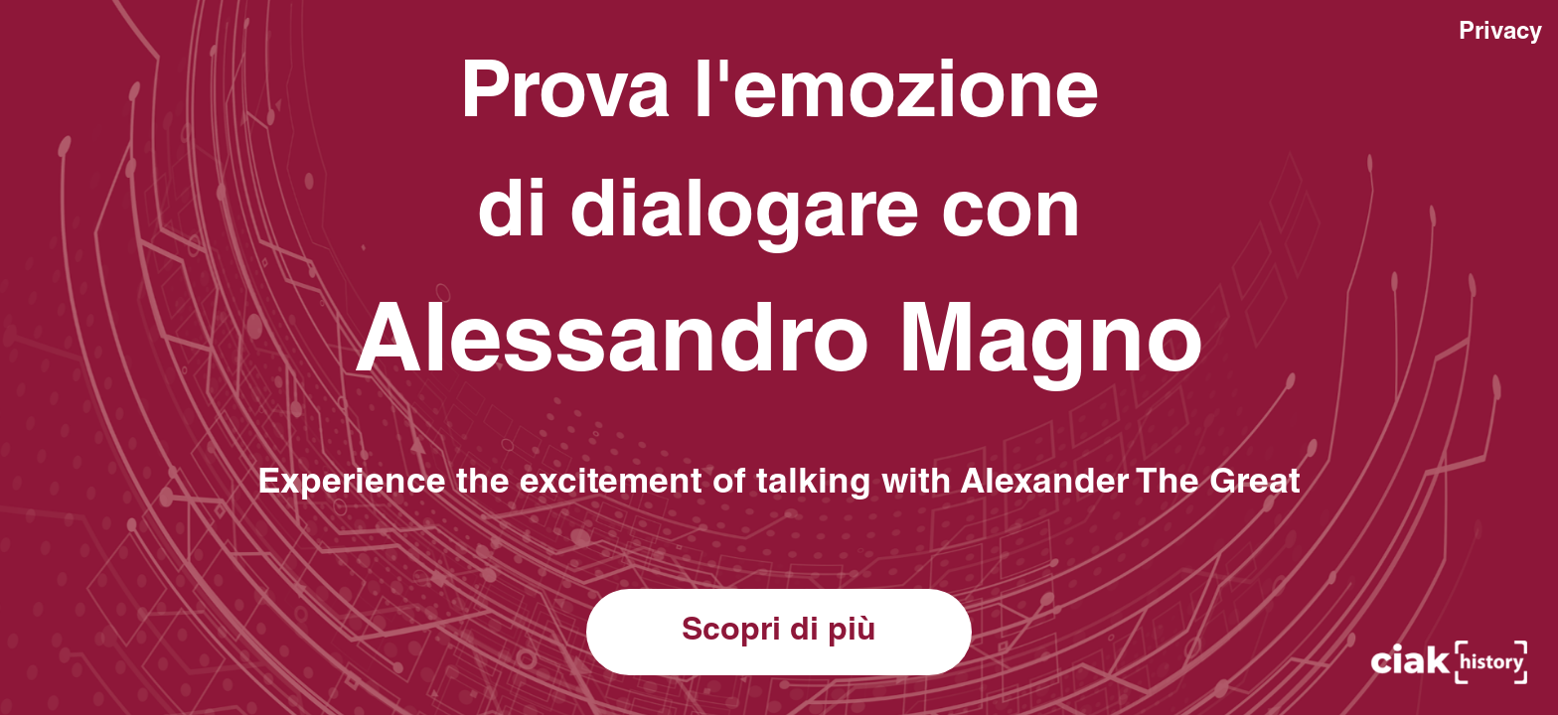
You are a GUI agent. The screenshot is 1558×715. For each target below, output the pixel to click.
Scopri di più (779, 632)
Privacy (1500, 34)
